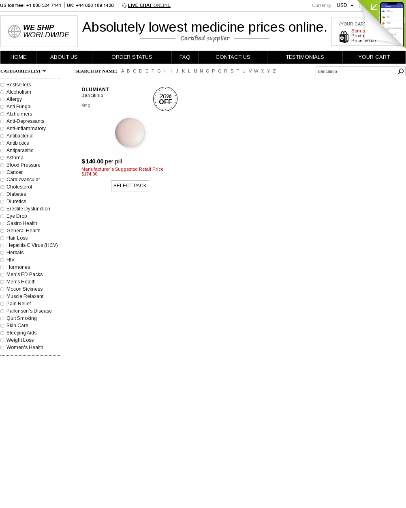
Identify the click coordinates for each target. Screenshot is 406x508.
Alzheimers (19, 114)
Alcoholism (18, 92)
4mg (85, 105)
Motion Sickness (24, 289)
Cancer (14, 172)
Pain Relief (18, 304)
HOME (18, 57)
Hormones (18, 267)
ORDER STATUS (131, 57)
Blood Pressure (23, 165)
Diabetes (16, 194)
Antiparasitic (19, 150)
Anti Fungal (19, 106)
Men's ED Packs (24, 274)
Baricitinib (92, 95)
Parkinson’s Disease (29, 311)
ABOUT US (64, 57)
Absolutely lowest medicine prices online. (204, 26)
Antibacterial (20, 136)
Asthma (15, 158)
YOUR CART (374, 57)
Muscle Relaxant (24, 296)
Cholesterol (19, 187)
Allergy (14, 99)
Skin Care (17, 325)
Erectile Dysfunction (28, 209)
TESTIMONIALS (305, 57)
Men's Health (21, 282)
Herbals (15, 252)
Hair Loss (17, 238)
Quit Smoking (21, 318)
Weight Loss (20, 340)
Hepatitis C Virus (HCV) (32, 245)
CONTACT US (233, 57)
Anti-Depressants (25, 121)
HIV (10, 260)
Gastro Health (21, 223)
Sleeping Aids (21, 333)
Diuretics (16, 201)
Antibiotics (17, 143)
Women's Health (24, 347)
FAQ (184, 57)
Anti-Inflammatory (26, 128)
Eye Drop (16, 216)
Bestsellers (18, 85)
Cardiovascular (23, 179)
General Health (23, 231)
